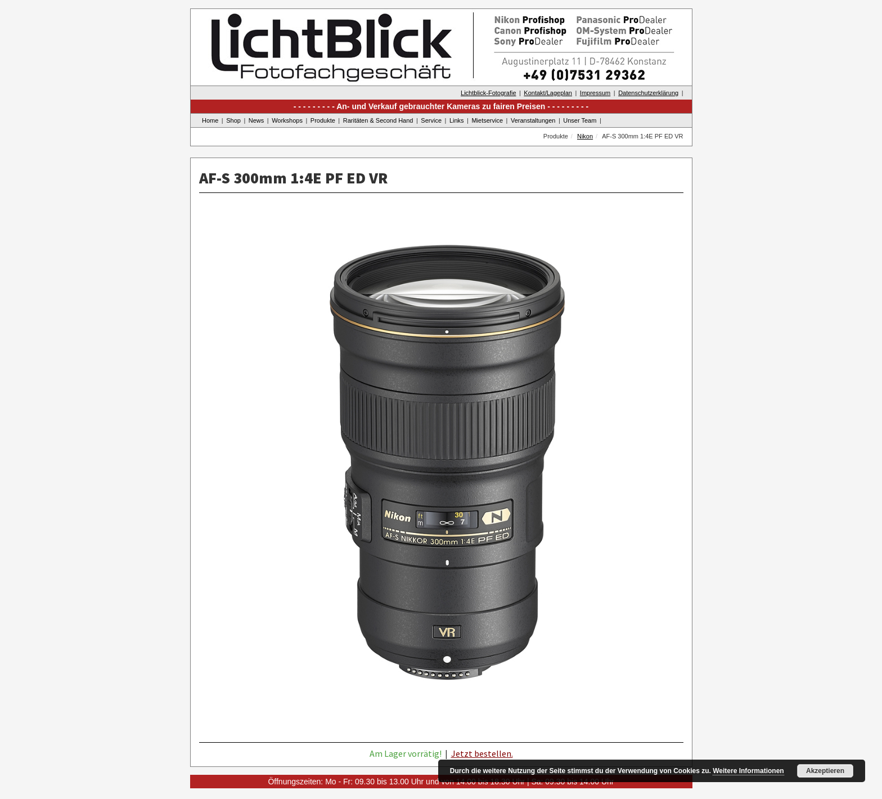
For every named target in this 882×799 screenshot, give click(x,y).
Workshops (287, 120)
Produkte (322, 120)
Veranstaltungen (533, 120)
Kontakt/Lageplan (548, 92)
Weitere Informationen (748, 771)
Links (456, 120)
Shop (233, 120)
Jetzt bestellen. (482, 753)
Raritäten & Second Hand (378, 120)
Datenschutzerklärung (648, 92)
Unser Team (579, 120)
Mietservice (487, 120)
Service (431, 120)
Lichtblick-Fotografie (488, 92)
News (256, 120)
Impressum (595, 92)
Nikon (585, 136)
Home (210, 120)
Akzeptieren (825, 771)
